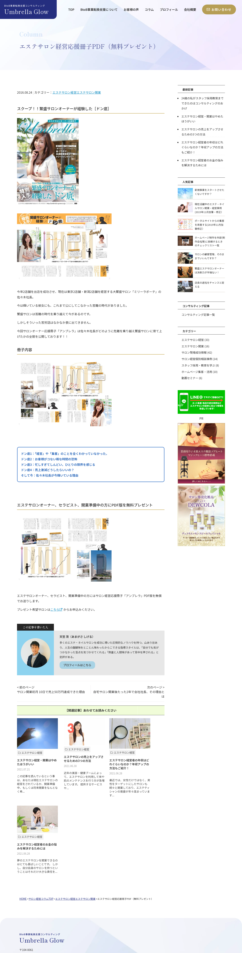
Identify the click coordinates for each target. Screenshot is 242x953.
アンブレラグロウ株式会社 (50, 932)
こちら (54, 609)
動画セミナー (190, 376)
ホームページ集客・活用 (196, 369)
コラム (149, 9)
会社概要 (190, 9)
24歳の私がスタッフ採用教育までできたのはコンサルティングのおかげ (203, 103)
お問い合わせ (219, 9)
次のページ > (155, 687)
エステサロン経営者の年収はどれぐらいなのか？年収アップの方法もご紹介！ (203, 146)
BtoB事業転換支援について (99, 9)
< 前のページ (25, 687)
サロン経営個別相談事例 (196, 357)
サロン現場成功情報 (194, 351)
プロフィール (169, 9)
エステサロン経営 (64, 92)
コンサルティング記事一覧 (198, 313)
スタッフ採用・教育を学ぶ (198, 363)
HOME (22, 824)
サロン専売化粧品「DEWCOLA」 (102, 913)
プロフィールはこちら (78, 665)
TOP (71, 9)
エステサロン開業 (89, 92)
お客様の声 (131, 9)
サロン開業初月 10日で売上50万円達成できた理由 (51, 692)
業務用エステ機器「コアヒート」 (55, 913)
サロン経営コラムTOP (40, 824)
